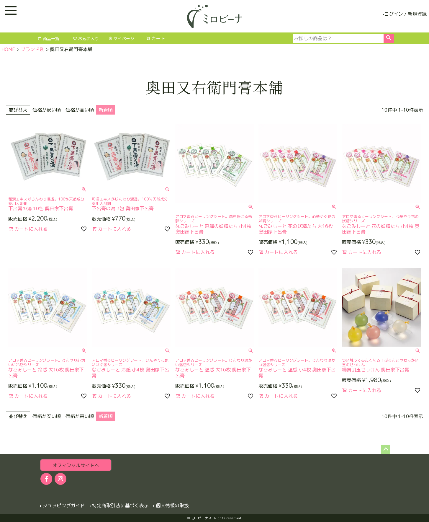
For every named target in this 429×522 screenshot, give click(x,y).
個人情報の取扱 (172, 505)
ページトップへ (385, 449)
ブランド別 (32, 49)
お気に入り (86, 38)
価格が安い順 (46, 110)
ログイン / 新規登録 (405, 14)
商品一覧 (48, 38)
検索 (389, 38)
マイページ (121, 38)
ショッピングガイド (63, 505)
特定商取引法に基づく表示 (120, 505)
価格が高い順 (80, 110)
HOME (8, 49)
